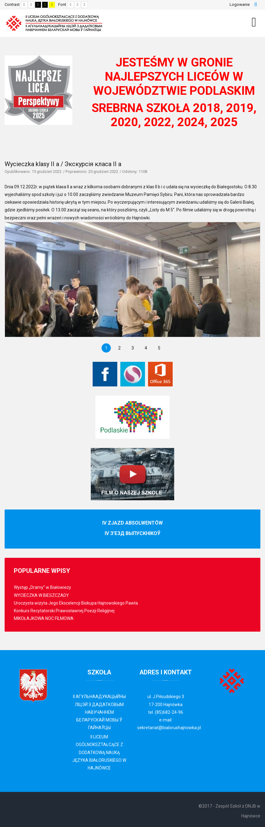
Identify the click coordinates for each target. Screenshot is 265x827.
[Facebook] (105, 374)
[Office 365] (160, 374)
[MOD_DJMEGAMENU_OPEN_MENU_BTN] (253, 22)
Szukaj (255, 5)
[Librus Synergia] (132, 374)
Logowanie (240, 4)
